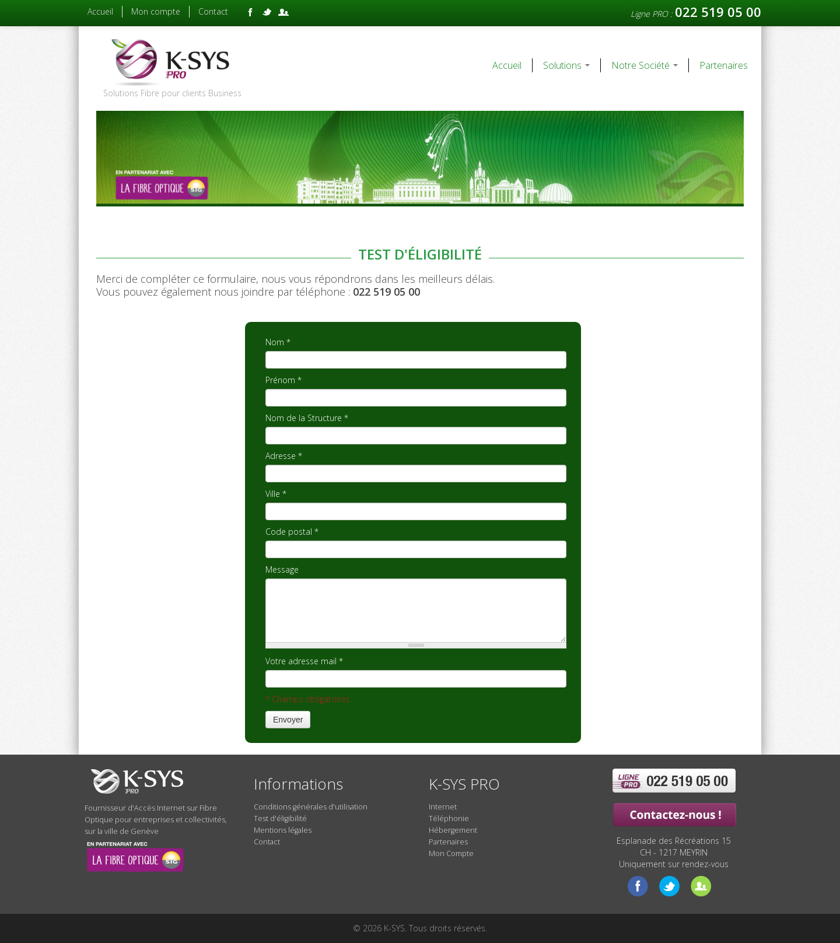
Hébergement (453, 830)
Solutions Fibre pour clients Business (172, 93)
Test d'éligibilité (280, 818)
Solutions (566, 65)
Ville (275, 493)
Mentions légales (283, 830)
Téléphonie (449, 818)
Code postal (291, 531)
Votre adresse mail (304, 661)
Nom (277, 342)
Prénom (283, 379)
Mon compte (155, 11)
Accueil (100, 11)
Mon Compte (451, 853)
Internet (443, 807)
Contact (213, 11)
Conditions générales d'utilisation (311, 807)
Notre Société (644, 65)
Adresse (283, 455)
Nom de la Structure (306, 417)
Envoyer (288, 719)
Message (282, 569)
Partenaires (723, 65)
